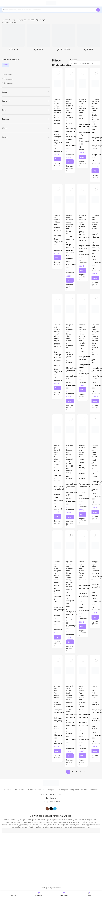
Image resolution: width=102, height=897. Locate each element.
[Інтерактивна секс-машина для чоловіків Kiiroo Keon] (82, 83)
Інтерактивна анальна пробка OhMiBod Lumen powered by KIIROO (57, 108)
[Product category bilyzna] (13, 38)
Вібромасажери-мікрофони (85, 246)
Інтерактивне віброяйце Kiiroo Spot (57, 219)
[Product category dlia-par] (88, 38)
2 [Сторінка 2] (72, 772)
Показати (74, 60)
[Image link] (51, 783)
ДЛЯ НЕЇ (57, 227)
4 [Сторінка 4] (80, 772)
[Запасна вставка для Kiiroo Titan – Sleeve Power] (82, 429)
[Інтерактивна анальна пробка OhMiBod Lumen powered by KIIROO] (57, 83)
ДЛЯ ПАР (57, 120)
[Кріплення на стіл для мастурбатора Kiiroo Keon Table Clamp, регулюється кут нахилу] (70, 545)
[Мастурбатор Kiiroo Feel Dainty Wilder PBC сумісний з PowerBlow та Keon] (82, 670)
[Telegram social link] (55, 808)
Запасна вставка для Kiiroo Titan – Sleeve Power (82, 452)
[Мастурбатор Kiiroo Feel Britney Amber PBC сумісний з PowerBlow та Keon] (70, 670)
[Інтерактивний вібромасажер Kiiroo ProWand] (82, 199)
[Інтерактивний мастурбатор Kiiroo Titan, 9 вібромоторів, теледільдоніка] (82, 309)
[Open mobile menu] (2, 3)
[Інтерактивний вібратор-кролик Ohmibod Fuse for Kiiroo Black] (70, 199)
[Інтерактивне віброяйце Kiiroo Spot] (57, 199)
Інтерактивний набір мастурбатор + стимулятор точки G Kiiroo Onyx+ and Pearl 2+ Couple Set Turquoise (95, 341)
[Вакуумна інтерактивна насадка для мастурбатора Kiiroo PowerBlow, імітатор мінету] (70, 429)
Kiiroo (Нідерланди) (58, 141)
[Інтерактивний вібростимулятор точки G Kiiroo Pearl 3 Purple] (57, 309)
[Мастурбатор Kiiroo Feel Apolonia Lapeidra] (95, 545)
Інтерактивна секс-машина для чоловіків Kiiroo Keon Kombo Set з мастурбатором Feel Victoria (95, 112)
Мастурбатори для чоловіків (71, 130)
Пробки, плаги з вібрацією (57, 134)
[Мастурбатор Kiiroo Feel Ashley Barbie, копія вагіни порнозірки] (57, 670)
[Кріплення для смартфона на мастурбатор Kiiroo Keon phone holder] (57, 545)
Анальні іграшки (57, 124)
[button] (57, 159)
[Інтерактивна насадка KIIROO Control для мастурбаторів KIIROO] (70, 83)
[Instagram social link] (47, 808)
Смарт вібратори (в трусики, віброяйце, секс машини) (70, 251)
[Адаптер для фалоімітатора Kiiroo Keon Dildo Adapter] (57, 429)
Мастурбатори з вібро (71, 138)
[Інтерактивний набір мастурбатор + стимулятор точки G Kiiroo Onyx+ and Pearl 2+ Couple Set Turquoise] (95, 309)
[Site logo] (51, 3)
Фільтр (5, 65)
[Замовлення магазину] (84, 63)
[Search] (51, 9)
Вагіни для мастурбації (83, 594)
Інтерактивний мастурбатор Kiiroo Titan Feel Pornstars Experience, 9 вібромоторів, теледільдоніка (69, 341)
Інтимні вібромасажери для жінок (85, 237)
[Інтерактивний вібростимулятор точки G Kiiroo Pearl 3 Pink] (95, 199)
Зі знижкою (8, 79)
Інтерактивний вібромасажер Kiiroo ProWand (82, 222)
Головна (5, 20)
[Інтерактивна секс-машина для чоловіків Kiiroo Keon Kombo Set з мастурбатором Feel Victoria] (95, 83)
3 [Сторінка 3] (76, 772)
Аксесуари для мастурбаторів (59, 487)
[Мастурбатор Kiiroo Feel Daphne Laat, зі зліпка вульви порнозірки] (95, 670)
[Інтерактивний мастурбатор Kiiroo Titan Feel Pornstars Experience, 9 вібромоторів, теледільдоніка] (70, 309)
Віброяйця (58, 236)
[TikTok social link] (51, 808)
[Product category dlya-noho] (63, 38)
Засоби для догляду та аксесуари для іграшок (57, 473)
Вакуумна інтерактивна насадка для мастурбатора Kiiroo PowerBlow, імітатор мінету (69, 459)
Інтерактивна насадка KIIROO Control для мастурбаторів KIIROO (69, 108)
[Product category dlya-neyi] (38, 38)
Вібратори (57, 230)
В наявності (8, 83)
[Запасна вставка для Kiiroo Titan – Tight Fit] (95, 429)
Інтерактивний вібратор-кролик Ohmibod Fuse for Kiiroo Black (69, 224)
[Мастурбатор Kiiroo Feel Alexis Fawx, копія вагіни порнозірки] (82, 545)
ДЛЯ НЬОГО (69, 121)
